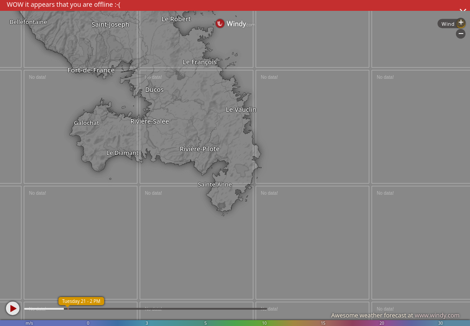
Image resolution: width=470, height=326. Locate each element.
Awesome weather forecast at (395, 315)
